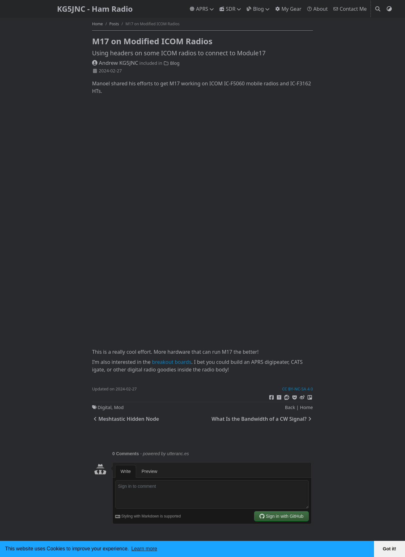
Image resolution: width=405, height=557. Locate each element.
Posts (114, 24)
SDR (227, 8)
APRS (198, 8)
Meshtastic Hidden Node (125, 418)
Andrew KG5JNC (115, 62)
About (317, 8)
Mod (119, 407)
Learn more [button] (144, 548)
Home (97, 24)
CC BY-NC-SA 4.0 (297, 389)
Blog (255, 8)
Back (290, 407)
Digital (105, 407)
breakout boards (171, 361)
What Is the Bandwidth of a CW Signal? (262, 418)
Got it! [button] (389, 548)
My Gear (288, 8)
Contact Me (350, 8)
